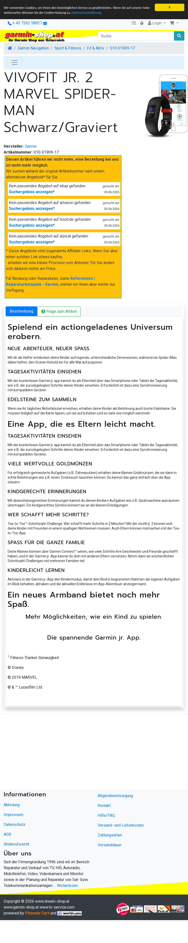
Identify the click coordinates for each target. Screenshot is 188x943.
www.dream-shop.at (52, 901)
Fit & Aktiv (95, 48)
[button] (174, 23)
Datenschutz (14, 824)
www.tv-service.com (57, 907)
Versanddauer (110, 845)
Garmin (31, 146)
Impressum (13, 814)
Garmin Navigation (33, 48)
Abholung (12, 804)
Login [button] (155, 23)
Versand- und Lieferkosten (121, 825)
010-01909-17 (122, 48)
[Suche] (136, 36)
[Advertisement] (83, 752)
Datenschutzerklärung (86, 13)
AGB (7, 834)
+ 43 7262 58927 (25, 23)
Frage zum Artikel (59, 311)
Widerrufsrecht (16, 844)
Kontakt (104, 805)
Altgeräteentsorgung (115, 795)
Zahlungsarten (110, 835)
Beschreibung (21, 311)
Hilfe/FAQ (106, 815)
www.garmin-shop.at (21, 907)
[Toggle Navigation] (14, 62)
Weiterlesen (67, 885)
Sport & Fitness (67, 48)
